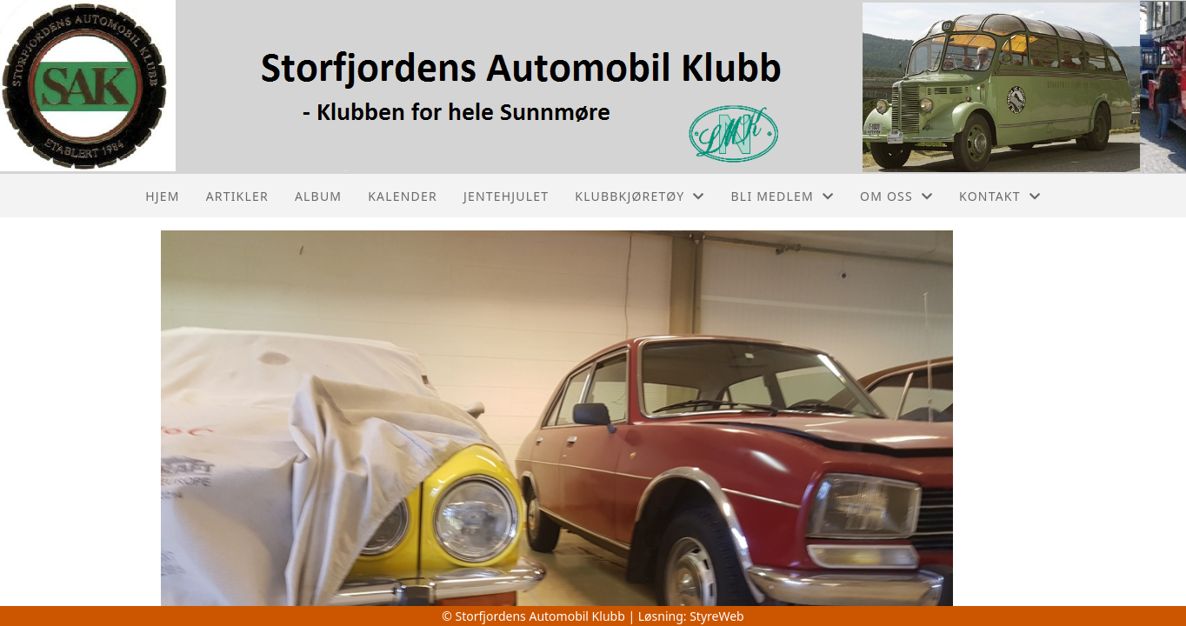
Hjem (162, 196)
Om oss (896, 196)
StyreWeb (717, 616)
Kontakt (1000, 196)
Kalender (402, 196)
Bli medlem (783, 196)
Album (318, 196)
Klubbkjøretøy (639, 196)
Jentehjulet (506, 196)
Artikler (237, 196)
